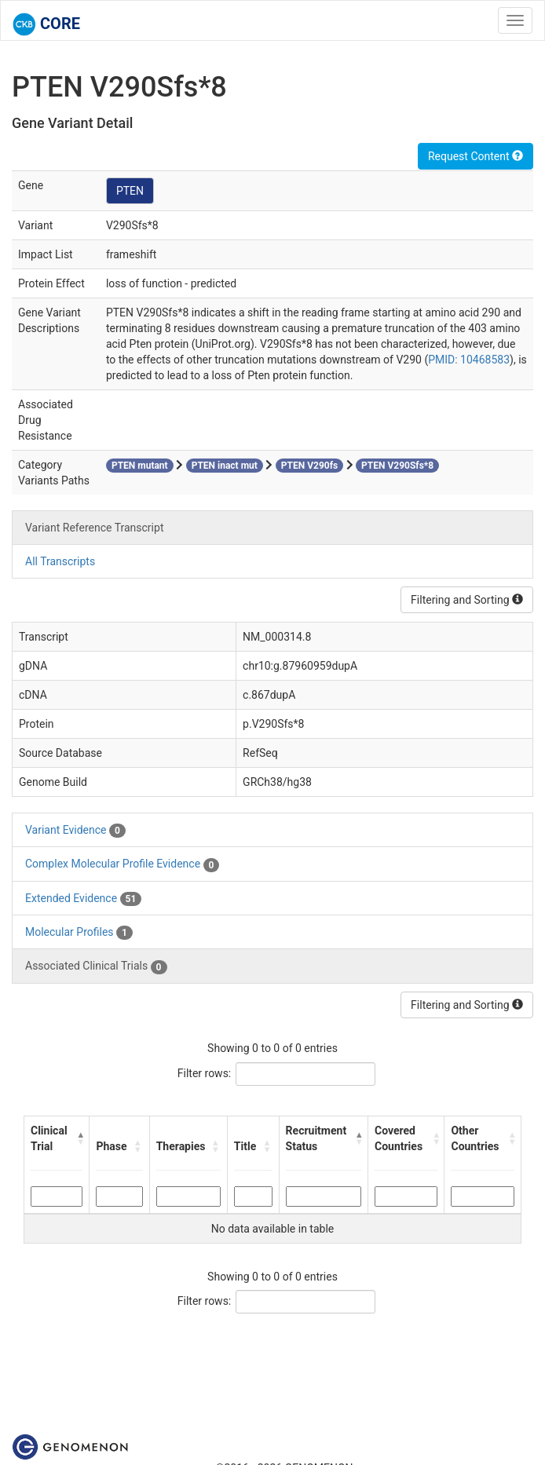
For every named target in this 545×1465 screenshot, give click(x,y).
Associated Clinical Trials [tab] (96, 966)
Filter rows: (204, 1073)
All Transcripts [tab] (60, 561)
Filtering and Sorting (467, 600)
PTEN (130, 190)
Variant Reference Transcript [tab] (94, 527)
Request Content (475, 156)
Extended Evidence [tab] (83, 899)
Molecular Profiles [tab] (79, 933)
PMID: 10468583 (469, 359)
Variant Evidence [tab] (75, 831)
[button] (79, 1138)
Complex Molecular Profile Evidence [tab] (122, 864)
